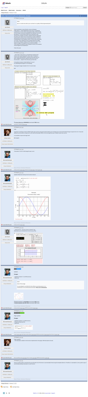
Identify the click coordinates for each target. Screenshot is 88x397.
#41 (15, 18)
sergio (36, 169)
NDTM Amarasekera (29, 308)
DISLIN (24, 10)
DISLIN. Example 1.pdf (19, 303)
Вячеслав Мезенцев (7, 160)
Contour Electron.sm (19, 122)
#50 (15, 360)
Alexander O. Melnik (18, 124)
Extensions (18, 10)
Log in (2, 7)
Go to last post (84, 15)
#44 (15, 149)
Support (53, 393)
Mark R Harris (52, 334)
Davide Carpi (27, 169)
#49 (15, 337)
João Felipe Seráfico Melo (26, 334)
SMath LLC (35, 393)
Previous (11, 12)
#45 (15, 172)
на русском (47, 393)
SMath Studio (12, 10)
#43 (15, 127)
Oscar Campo (29, 357)
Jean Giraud (7, 27)
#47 (15, 266)
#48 (15, 310)
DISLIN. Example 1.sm (19, 301)
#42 (15, 52)
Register (6, 7)
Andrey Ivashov (7, 138)
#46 (15, 227)
